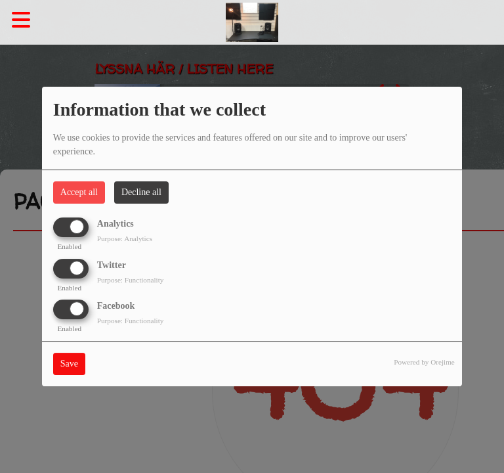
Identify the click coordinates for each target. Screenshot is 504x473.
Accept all (79, 192)
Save (69, 364)
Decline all (141, 192)
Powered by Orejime (424, 362)
